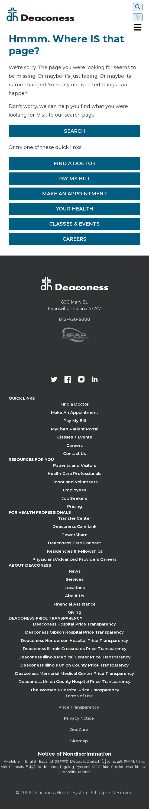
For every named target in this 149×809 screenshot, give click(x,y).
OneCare (79, 729)
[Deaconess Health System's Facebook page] (67, 380)
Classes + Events (74, 437)
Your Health (74, 209)
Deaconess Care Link (74, 526)
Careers (74, 239)
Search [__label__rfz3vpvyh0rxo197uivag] (74, 131)
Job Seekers (74, 498)
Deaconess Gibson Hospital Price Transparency (74, 632)
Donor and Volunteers (74, 481)
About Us (74, 595)
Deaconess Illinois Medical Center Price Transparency (74, 657)
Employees (74, 489)
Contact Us (74, 453)
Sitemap (79, 740)
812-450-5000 (74, 319)
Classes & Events (74, 224)
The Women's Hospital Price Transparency (74, 689)
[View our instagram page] (81, 380)
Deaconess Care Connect (74, 542)
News (74, 571)
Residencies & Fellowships (74, 551)
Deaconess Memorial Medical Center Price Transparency (74, 673)
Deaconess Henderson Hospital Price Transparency (74, 640)
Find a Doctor (75, 163)
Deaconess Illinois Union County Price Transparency (74, 665)
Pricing (74, 506)
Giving (74, 612)
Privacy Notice (79, 718)
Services (74, 579)
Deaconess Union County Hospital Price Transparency (74, 681)
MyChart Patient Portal (74, 428)
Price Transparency (79, 707)
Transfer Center (74, 518)
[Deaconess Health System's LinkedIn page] (94, 380)
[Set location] (137, 17)
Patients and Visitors (74, 465)
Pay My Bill (74, 179)
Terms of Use (79, 695)
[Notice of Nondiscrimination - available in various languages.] (74, 755)
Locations (74, 587)
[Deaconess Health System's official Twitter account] (54, 380)
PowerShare (74, 534)
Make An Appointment (74, 194)
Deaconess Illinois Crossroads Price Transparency (75, 648)
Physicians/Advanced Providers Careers (74, 559)
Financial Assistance (75, 604)
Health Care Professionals (74, 473)
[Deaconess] (57, 14)
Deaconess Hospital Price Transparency (74, 624)
